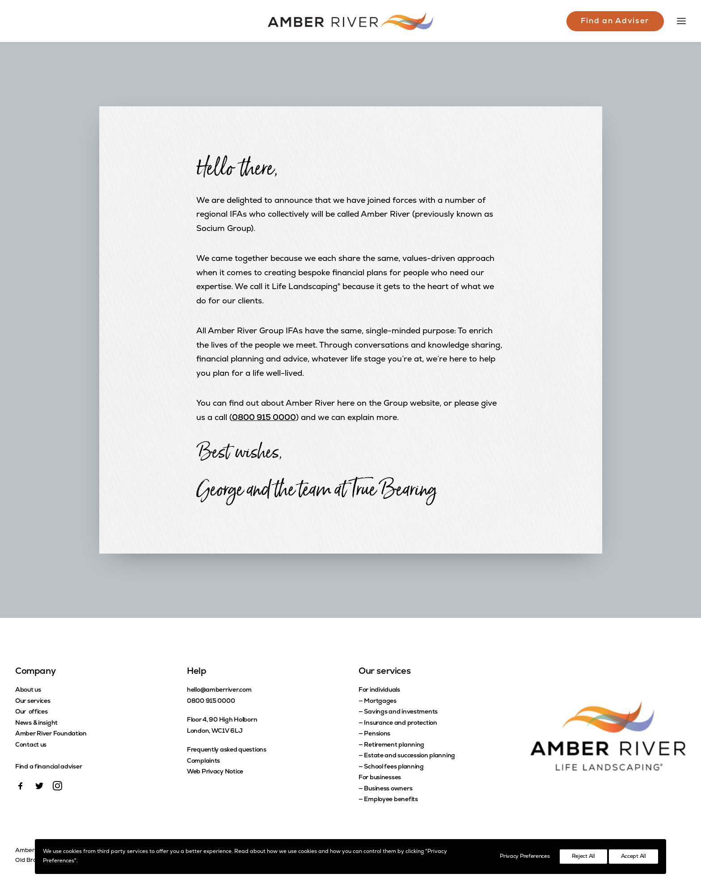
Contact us (30, 745)
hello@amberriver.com (219, 690)
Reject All (583, 856)
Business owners (388, 788)
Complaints (203, 761)
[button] (20, 788)
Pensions (377, 734)
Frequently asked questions (226, 750)
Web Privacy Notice (215, 772)
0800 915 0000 (264, 418)
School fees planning (393, 767)
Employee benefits (391, 799)
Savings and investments (401, 712)
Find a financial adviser (48, 767)
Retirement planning (394, 745)
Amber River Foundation (51, 734)
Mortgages (380, 701)
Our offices (31, 712)
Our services (33, 701)
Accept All (633, 856)
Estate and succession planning (409, 755)
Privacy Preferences (524, 856)
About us (28, 690)
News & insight (36, 723)
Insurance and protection (400, 723)
